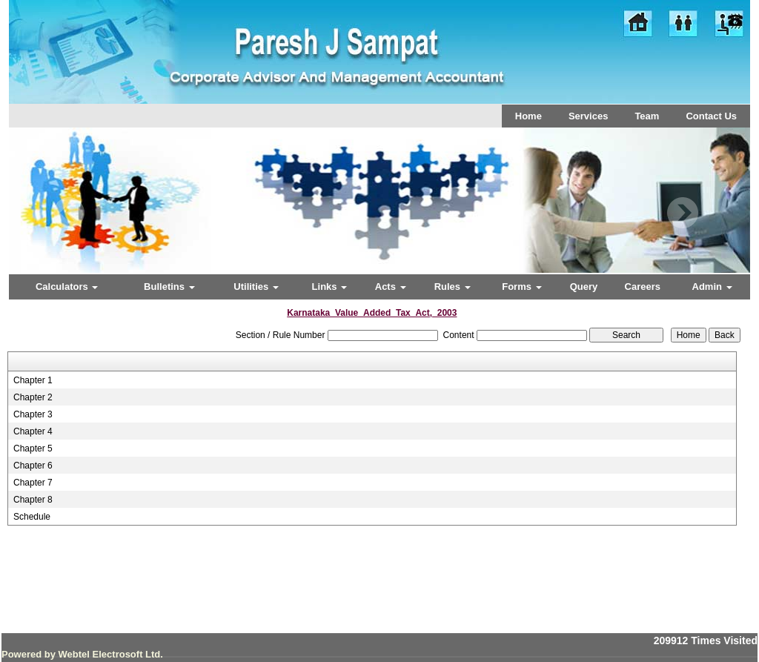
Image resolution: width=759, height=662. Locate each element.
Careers (642, 286)
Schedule (31, 517)
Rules (452, 286)
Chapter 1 (33, 380)
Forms (521, 286)
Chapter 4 (33, 431)
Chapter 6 (33, 465)
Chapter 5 (33, 448)
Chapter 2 (33, 397)
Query (584, 286)
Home (528, 116)
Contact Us (711, 116)
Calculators (67, 286)
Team (646, 116)
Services (589, 116)
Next (682, 213)
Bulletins (169, 286)
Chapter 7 (33, 482)
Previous (69, 213)
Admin (712, 286)
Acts (390, 286)
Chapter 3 (33, 414)
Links (330, 286)
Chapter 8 (33, 499)
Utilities (256, 286)
